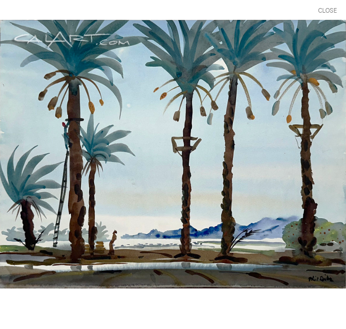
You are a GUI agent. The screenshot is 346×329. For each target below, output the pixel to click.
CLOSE (327, 10)
